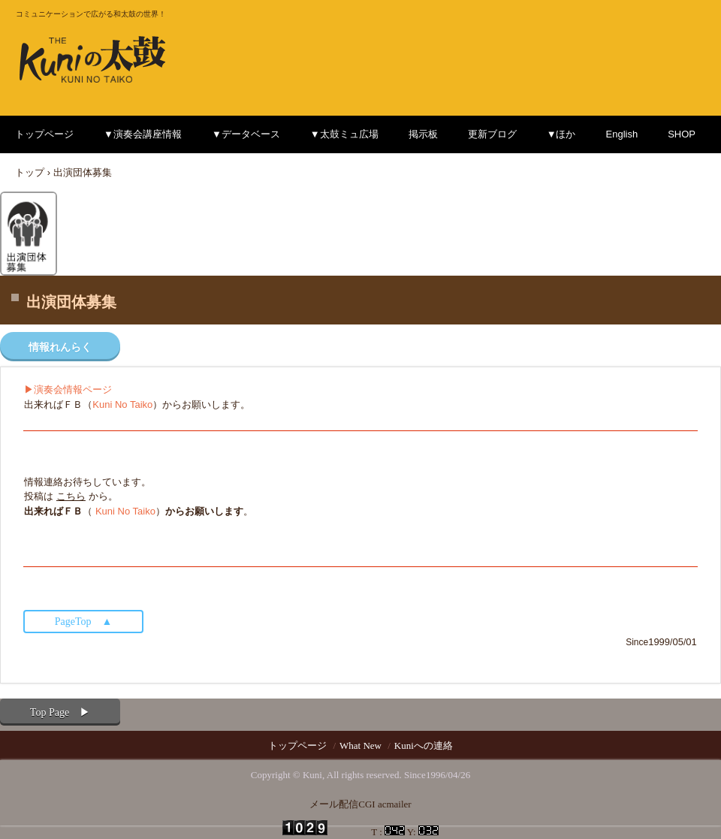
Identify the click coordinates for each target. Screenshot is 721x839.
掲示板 (423, 134)
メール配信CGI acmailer (360, 804)
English (622, 134)
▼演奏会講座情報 (143, 134)
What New (360, 745)
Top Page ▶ (60, 712)
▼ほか (561, 134)
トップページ (44, 134)
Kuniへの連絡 (423, 745)
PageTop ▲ (84, 621)
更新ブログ (492, 134)
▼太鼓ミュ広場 (344, 134)
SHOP (681, 134)
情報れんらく (60, 347)
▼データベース (246, 134)
